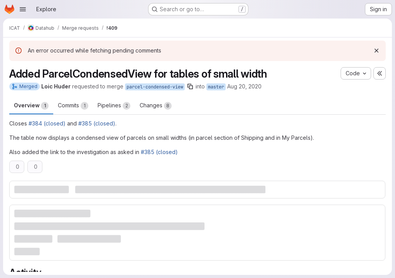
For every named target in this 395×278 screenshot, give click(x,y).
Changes (156, 106)
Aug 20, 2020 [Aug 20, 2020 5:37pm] (244, 86)
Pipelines (114, 106)
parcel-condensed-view (155, 87)
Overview (31, 106)
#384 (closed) (47, 123)
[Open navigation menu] (23, 9)
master (216, 87)
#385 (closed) (96, 123)
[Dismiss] (376, 50)
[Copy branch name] (190, 86)
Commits (73, 106)
